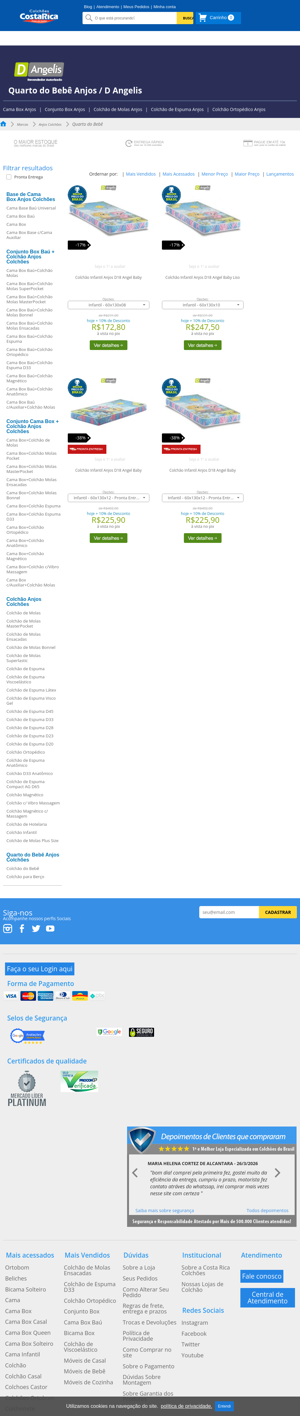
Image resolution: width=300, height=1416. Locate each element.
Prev (136, 1156)
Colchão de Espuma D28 (30, 727)
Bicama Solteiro (19, 1262)
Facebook (189, 1284)
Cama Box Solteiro (22, 1299)
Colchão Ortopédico (26, 752)
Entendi (224, 1406)
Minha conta (164, 7)
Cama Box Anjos (19, 109)
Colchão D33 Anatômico (30, 773)
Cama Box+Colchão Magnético (25, 556)
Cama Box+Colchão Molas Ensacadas (32, 482)
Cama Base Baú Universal (31, 207)
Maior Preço (247, 174)
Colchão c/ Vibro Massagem (33, 802)
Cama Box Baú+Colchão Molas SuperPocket (30, 286)
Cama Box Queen (21, 1292)
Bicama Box (74, 1284)
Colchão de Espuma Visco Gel (31, 701)
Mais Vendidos (141, 174)
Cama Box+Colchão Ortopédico (25, 530)
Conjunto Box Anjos (65, 109)
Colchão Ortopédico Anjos (238, 109)
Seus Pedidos (134, 1254)
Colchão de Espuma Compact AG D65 (26, 784)
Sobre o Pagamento (141, 1304)
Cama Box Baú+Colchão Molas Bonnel (30, 312)
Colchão (11, 1315)
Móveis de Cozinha (81, 1315)
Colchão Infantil (22, 832)
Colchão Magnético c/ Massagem (27, 814)
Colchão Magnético (25, 794)
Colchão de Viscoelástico (87, 1292)
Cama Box (16, 224)
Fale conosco (263, 1254)
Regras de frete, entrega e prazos (147, 1271)
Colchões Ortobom (22, 1337)
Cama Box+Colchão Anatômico (25, 543)
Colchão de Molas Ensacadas (24, 637)
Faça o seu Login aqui (41, 966)
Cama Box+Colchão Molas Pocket (32, 456)
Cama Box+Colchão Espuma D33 (34, 517)
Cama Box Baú (21, 216)
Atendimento (107, 7)
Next (277, 1156)
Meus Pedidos (136, 7)
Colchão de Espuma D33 (30, 719)
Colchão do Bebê (23, 868)
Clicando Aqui (194, 1376)
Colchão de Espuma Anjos (177, 109)
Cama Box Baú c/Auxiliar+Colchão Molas (31, 405)
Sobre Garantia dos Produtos (140, 1321)
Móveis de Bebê (78, 1307)
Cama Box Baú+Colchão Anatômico (30, 391)
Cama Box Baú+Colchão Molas (30, 273)
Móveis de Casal (78, 1299)
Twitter (186, 1292)
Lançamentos (280, 174)
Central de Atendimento (268, 1273)
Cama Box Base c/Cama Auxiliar (29, 235)
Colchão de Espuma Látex (31, 689)
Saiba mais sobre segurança (164, 1193)
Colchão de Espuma (26, 668)
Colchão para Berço (25, 876)
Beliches (11, 1254)
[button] (35, 176)
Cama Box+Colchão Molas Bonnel (32, 495)
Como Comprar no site (144, 1296)
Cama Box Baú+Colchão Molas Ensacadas (30, 326)
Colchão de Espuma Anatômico (26, 763)
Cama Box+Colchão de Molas (28, 443)
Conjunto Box (75, 1269)
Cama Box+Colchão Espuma (34, 505)
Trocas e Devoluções (141, 1281)
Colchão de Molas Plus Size (33, 840)
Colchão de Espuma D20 (30, 743)
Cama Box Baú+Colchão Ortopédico (30, 352)
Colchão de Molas (24, 612)
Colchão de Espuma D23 (30, 735)
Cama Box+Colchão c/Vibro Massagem (33, 569)
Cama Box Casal (19, 1284)
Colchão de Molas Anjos (118, 109)
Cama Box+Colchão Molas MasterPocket (32, 469)
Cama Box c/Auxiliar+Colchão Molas (31, 582)
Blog (88, 7)
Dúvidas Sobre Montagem (147, 1311)
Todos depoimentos (268, 1193)
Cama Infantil (16, 1307)
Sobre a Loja (133, 1247)
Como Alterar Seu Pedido (146, 1262)
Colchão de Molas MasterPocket (24, 623)
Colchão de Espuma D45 (30, 711)
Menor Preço (214, 174)
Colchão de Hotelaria (27, 824)
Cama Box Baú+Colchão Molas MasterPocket (30, 299)
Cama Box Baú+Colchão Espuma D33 (30, 365)
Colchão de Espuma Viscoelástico (26, 679)
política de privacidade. (186, 1406)
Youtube (188, 1299)
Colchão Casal (17, 1322)
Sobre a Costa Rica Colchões (208, 1247)
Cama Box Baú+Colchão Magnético (30, 378)
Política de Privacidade (143, 1289)
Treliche (11, 1352)
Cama (9, 1269)
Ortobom (12, 1247)
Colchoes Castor (19, 1330)
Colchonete (14, 1345)
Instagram (189, 1277)
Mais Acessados (179, 174)
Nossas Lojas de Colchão (204, 1254)
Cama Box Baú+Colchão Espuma (30, 339)
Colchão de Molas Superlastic (24, 658)
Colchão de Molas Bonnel (31, 647)
